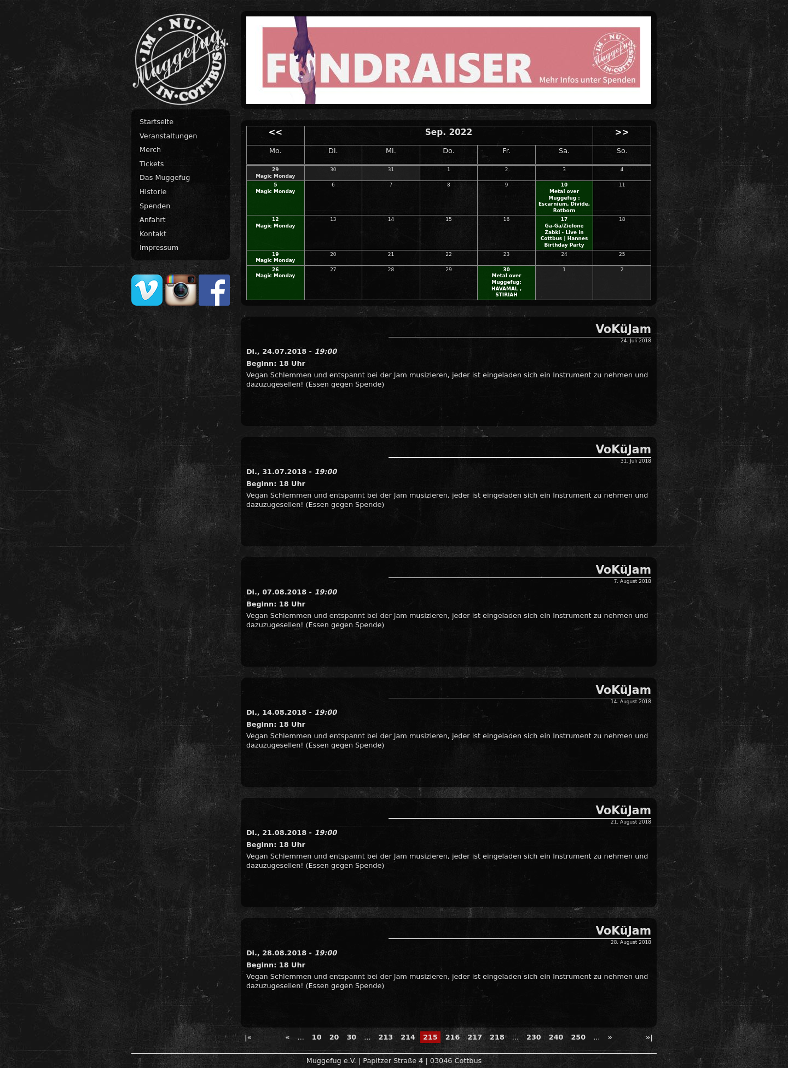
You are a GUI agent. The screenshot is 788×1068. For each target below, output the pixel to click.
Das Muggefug (165, 177)
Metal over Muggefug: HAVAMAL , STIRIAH (506, 285)
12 (275, 219)
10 (564, 185)
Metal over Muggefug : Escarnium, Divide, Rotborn (564, 201)
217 (474, 1037)
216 (452, 1037)
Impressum (159, 247)
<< (275, 132)
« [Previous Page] (287, 1037)
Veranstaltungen (168, 136)
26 (275, 269)
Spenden (155, 206)
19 (275, 254)
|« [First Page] (248, 1037)
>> (622, 132)
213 (385, 1037)
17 (564, 219)
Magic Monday (275, 176)
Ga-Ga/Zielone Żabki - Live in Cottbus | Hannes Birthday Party (564, 235)
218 (497, 1037)
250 (578, 1037)
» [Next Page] (609, 1037)
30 (506, 269)
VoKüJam (623, 329)
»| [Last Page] (649, 1037)
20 (334, 1037)
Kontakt (153, 234)
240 (556, 1037)
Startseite (156, 122)
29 (275, 169)
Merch (150, 149)
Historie (153, 192)
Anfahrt (153, 219)
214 (408, 1037)
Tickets (152, 164)
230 (533, 1037)
